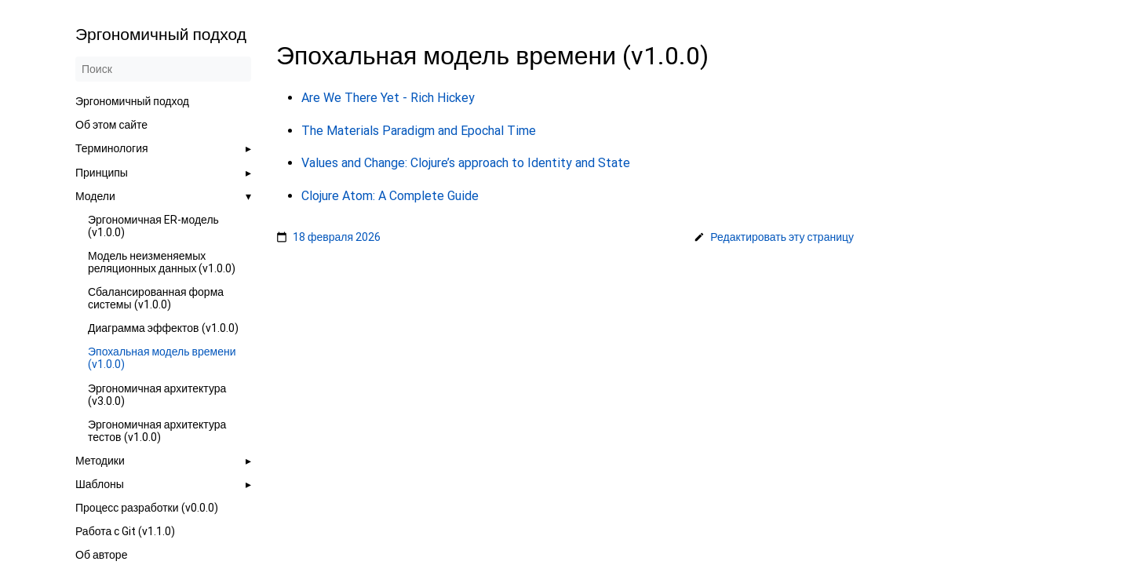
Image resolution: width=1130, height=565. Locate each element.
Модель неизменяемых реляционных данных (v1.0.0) (162, 262)
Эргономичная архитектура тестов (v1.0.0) (157, 430)
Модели (95, 196)
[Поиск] (163, 69)
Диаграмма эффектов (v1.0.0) (163, 328)
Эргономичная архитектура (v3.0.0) (157, 394)
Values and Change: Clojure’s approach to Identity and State (465, 162)
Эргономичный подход (132, 101)
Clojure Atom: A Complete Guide (390, 195)
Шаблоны (99, 484)
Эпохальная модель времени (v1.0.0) (162, 357)
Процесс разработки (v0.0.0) (146, 507)
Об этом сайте (111, 124)
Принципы (101, 172)
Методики (100, 460)
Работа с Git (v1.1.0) (125, 531)
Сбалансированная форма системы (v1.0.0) (156, 298)
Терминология (111, 148)
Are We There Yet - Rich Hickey (388, 97)
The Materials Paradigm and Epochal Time (418, 129)
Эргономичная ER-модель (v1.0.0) (153, 226)
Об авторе (101, 555)
